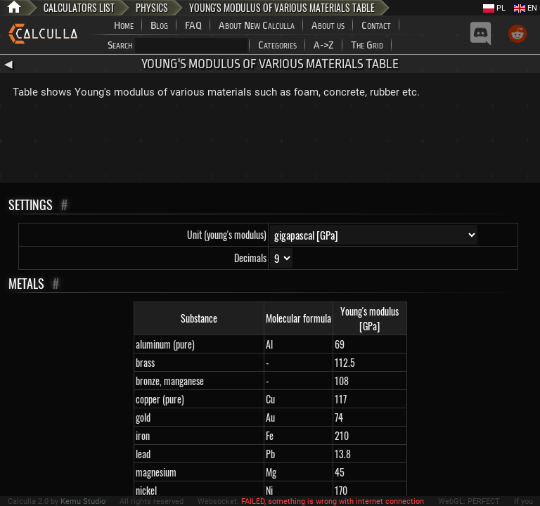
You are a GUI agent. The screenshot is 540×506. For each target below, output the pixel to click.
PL (494, 8)
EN (525, 8)
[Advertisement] (270, 144)
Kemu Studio (82, 501)
